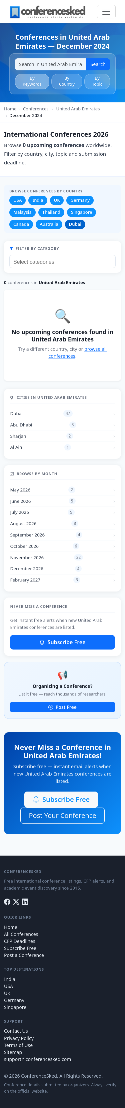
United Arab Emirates (78, 109)
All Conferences (21, 934)
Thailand (51, 212)
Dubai (75, 224)
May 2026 (42, 489)
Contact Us (16, 1031)
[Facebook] (7, 902)
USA (17, 200)
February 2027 (45, 580)
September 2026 (46, 534)
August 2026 (44, 523)
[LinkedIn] (25, 902)
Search (98, 64)
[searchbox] (64, 261)
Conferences (36, 109)
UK (57, 200)
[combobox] (62, 261)
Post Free (62, 707)
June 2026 (42, 501)
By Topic (97, 81)
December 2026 (46, 569)
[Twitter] (16, 902)
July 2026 (42, 512)
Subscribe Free (62, 642)
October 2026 (44, 546)
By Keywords (32, 81)
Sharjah (41, 436)
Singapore (81, 212)
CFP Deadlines (19, 941)
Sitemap (13, 1052)
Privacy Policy (19, 1038)
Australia (49, 224)
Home (10, 109)
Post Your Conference (62, 815)
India (37, 200)
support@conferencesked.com (37, 1059)
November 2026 (46, 557)
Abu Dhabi (43, 424)
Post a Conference (24, 955)
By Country (67, 81)
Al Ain (40, 447)
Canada (21, 224)
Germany (80, 200)
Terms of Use (18, 1045)
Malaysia (22, 212)
